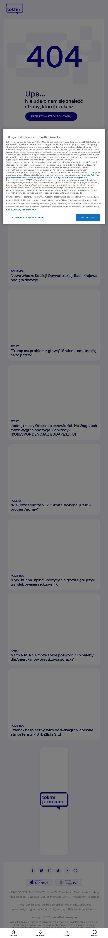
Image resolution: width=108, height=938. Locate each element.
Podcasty (40, 933)
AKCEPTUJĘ (87, 217)
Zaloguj (94, 933)
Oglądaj (67, 933)
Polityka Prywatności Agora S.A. (71, 177)
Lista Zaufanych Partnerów (21, 209)
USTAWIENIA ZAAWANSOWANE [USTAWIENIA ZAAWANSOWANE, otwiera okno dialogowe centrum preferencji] (27, 217)
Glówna (13, 933)
